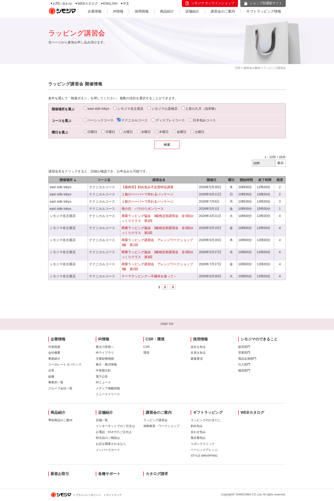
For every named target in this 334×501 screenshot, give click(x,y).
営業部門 (244, 352)
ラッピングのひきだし (206, 420)
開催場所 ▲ (68, 180)
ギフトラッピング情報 (263, 11)
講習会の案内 (252, 68)
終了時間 (264, 180)
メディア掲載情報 (108, 388)
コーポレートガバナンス (64, 364)
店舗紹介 (192, 11)
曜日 (231, 180)
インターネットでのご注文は (115, 426)
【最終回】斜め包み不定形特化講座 (147, 187)
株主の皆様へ (105, 347)
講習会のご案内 (223, 11)
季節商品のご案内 (60, 420)
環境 (146, 352)
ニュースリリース (108, 394)
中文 (126, 3)
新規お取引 (60, 474)
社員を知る (198, 352)
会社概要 (54, 352)
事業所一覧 (55, 382)
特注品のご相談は (108, 438)
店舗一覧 (102, 420)
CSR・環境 (155, 339)
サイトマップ (114, 495)
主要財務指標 (105, 358)
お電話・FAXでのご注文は (114, 432)
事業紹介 (54, 358)
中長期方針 (103, 370)
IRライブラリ (105, 352)
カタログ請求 (157, 474)
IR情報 (118, 11)
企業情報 (95, 11)
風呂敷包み (198, 438)
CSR (146, 347)
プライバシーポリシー (88, 495)
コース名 (103, 180)
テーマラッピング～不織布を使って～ (149, 276)
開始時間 (246, 180)
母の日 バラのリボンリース (143, 208)
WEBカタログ (87, 3)
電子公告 (102, 376)
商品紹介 (167, 11)
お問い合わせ (62, 3)
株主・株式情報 (106, 364)
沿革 (51, 370)
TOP (237, 68)
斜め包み (197, 426)
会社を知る (198, 347)
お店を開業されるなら (111, 444)
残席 (279, 180)
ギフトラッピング (208, 412)
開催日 (211, 180)
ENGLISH (110, 3)
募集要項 (197, 358)
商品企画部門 (247, 358)
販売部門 (244, 347)
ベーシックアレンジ (204, 450)
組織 (51, 376)
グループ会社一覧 (60, 388)
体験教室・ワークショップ (161, 426)
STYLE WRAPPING (204, 455)
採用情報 (142, 11)
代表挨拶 (54, 347)
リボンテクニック (203, 444)
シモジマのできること (259, 339)
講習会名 (158, 180)
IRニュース (103, 382)
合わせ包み (198, 432)
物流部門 (244, 370)
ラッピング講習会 (155, 420)
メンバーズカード (108, 450)
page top (167, 323)
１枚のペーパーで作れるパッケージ (147, 194)
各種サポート (109, 474)
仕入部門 (244, 364)
